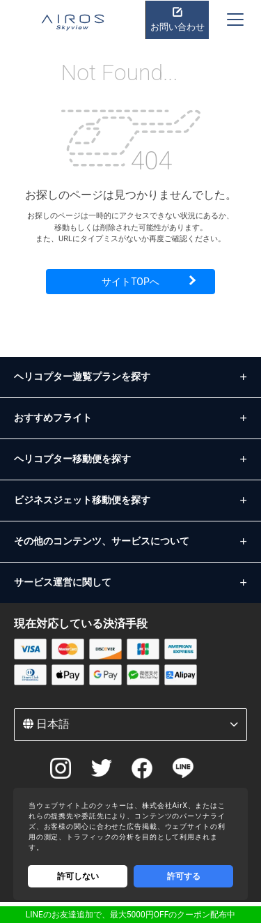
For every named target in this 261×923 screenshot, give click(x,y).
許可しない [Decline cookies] (78, 876)
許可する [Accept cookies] (183, 876)
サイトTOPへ (130, 281)
